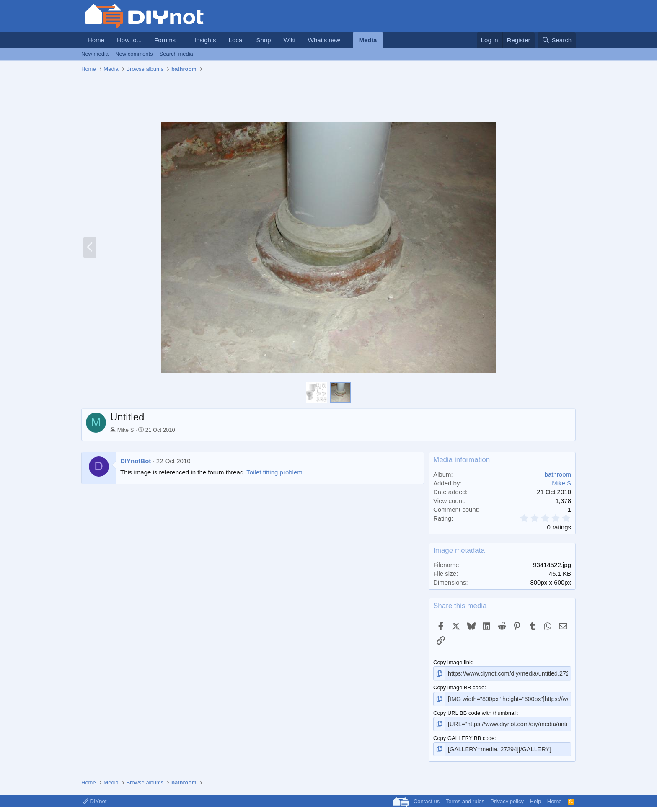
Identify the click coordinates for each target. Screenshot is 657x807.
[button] (182, 40)
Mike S (125, 430)
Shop (263, 40)
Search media (176, 54)
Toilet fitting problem (274, 472)
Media (368, 40)
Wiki (289, 40)
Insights (205, 40)
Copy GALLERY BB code (463, 735)
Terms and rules (465, 798)
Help (535, 798)
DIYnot (94, 798)
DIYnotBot (135, 460)
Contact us (427, 798)
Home (96, 40)
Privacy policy (507, 798)
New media (95, 54)
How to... (129, 40)
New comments (134, 54)
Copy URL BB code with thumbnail (475, 711)
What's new (324, 40)
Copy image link (452, 662)
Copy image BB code (458, 686)
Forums (165, 40)
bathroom (558, 474)
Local (236, 40)
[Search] (557, 40)
